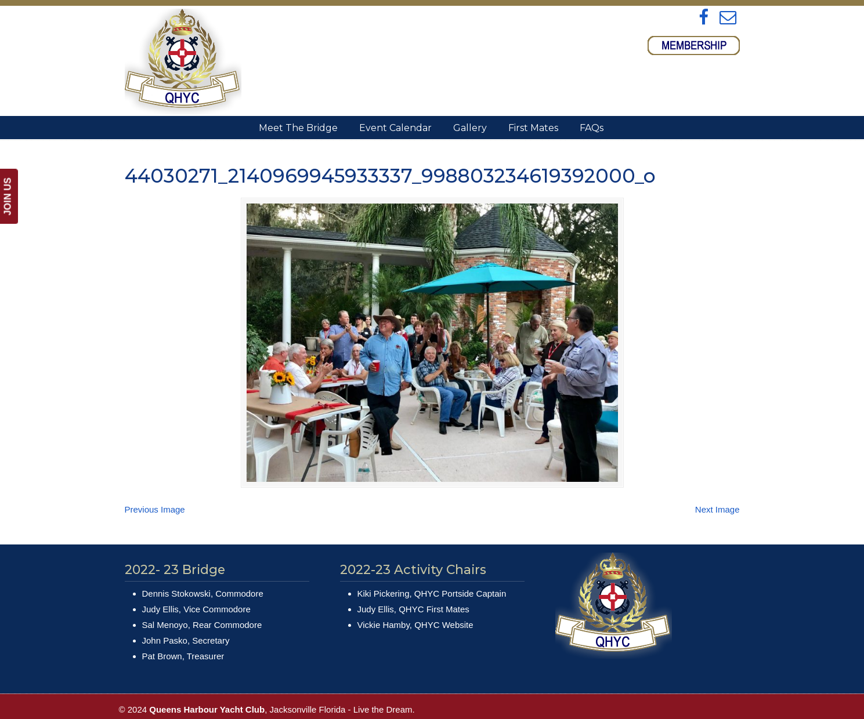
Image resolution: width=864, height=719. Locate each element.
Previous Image (155, 509)
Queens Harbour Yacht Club (183, 62)
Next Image (717, 509)
